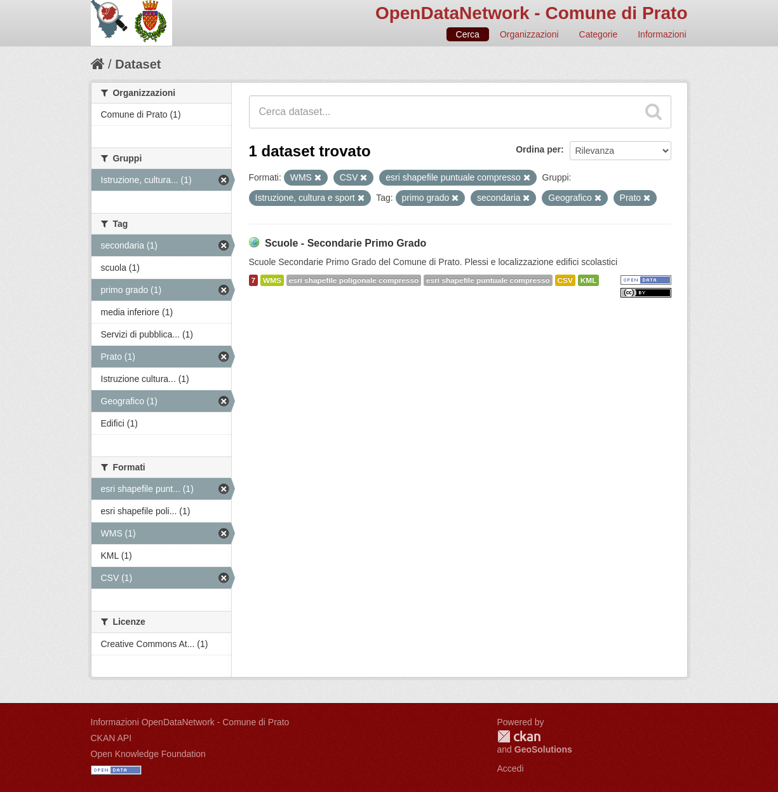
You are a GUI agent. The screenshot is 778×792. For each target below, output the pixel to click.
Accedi (510, 768)
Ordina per (538, 149)
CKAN (518, 736)
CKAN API (111, 738)
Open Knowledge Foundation (148, 754)
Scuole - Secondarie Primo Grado (345, 243)
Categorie (598, 34)
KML (588, 280)
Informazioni (662, 34)
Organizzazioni (529, 34)
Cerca (468, 34)
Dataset (138, 64)
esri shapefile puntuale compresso (488, 280)
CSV (565, 280)
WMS (272, 280)
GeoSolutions (543, 749)
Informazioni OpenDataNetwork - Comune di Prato (190, 722)
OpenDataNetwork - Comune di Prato (531, 13)
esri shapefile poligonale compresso (354, 280)
